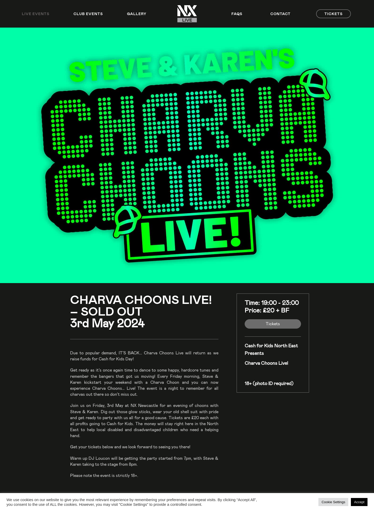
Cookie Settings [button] (333, 502)
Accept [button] (359, 502)
